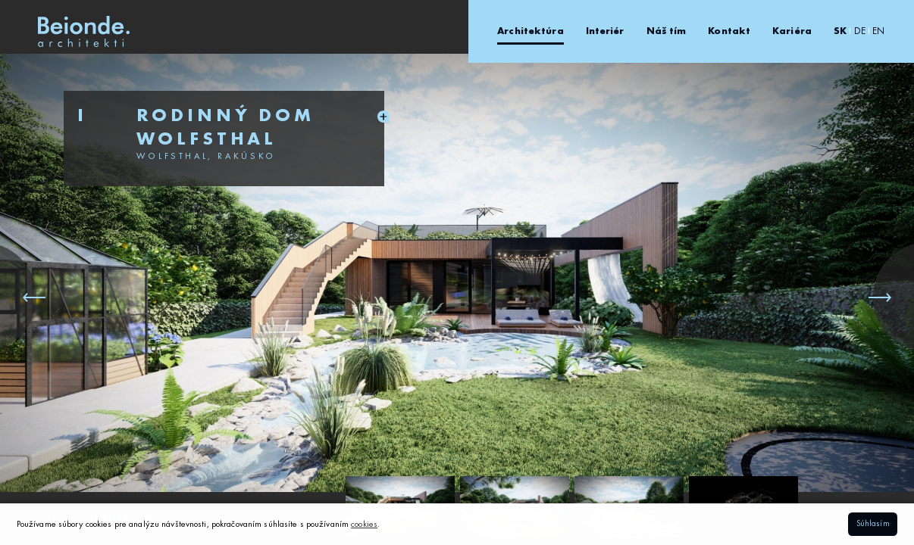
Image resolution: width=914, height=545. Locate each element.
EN (878, 31)
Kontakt (729, 31)
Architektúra (530, 31)
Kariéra (792, 31)
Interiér (605, 31)
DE (859, 31)
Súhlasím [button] (873, 524)
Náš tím (666, 31)
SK (840, 31)
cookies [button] (364, 524)
